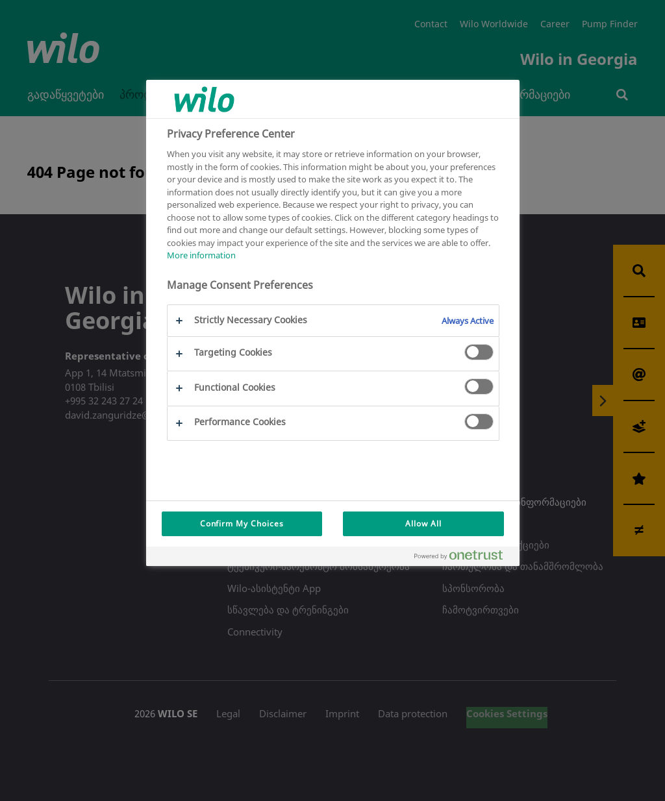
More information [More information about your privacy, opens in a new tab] (201, 255)
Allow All (423, 523)
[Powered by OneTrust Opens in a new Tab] (463, 558)
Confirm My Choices (242, 523)
